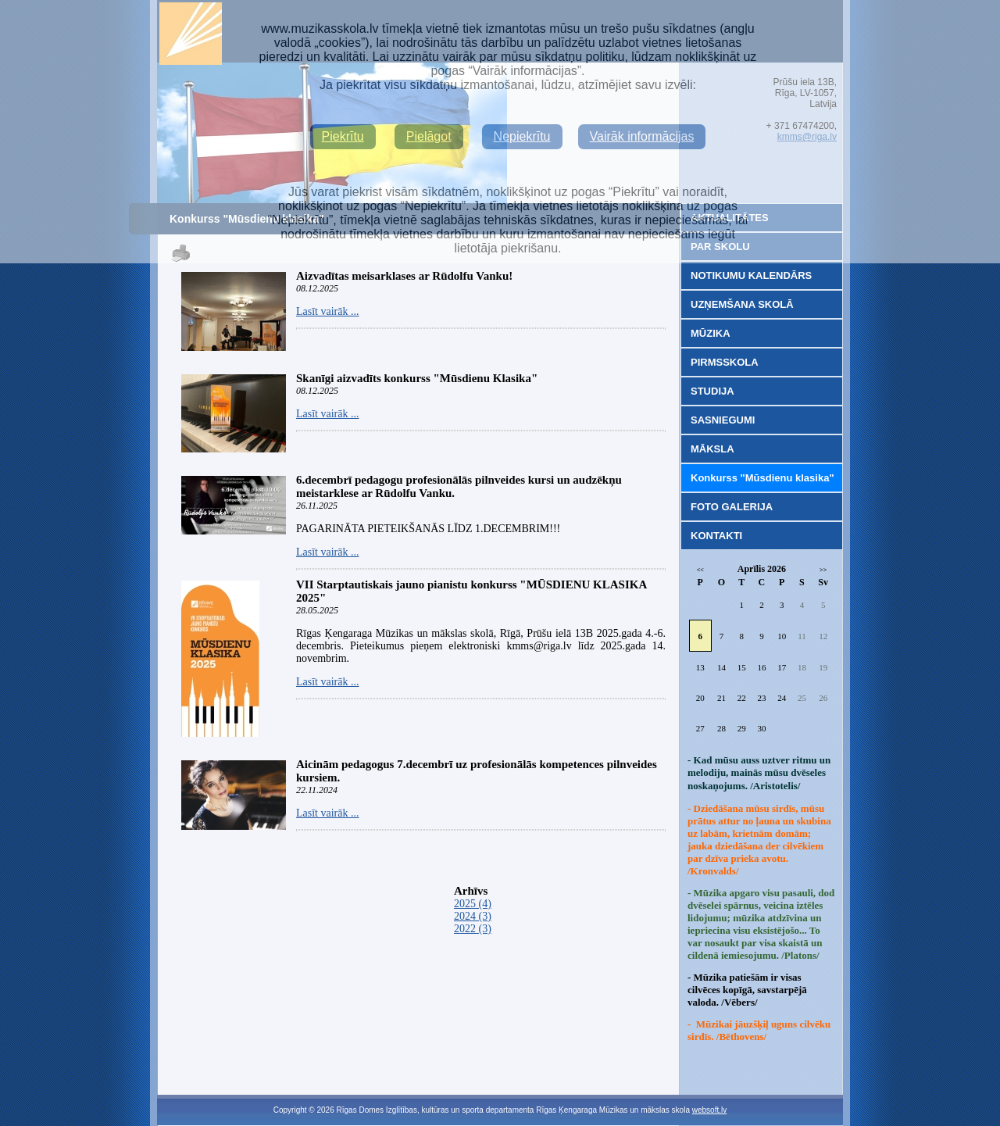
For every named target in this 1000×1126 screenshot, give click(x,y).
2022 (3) (472, 929)
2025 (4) (472, 904)
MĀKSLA (712, 449)
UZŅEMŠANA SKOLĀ (742, 304)
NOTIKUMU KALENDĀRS (751, 275)
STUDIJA (712, 391)
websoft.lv (709, 1110)
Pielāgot (429, 136)
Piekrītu (343, 136)
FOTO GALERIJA (732, 507)
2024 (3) (472, 916)
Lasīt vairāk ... (327, 311)
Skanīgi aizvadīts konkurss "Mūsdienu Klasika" (417, 378)
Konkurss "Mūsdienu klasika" (762, 478)
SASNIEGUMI (723, 420)
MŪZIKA (710, 333)
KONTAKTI (716, 536)
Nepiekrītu (522, 136)
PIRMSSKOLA (725, 362)
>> (823, 570)
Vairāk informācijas (642, 136)
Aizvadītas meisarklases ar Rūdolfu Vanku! (404, 276)
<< (700, 570)
